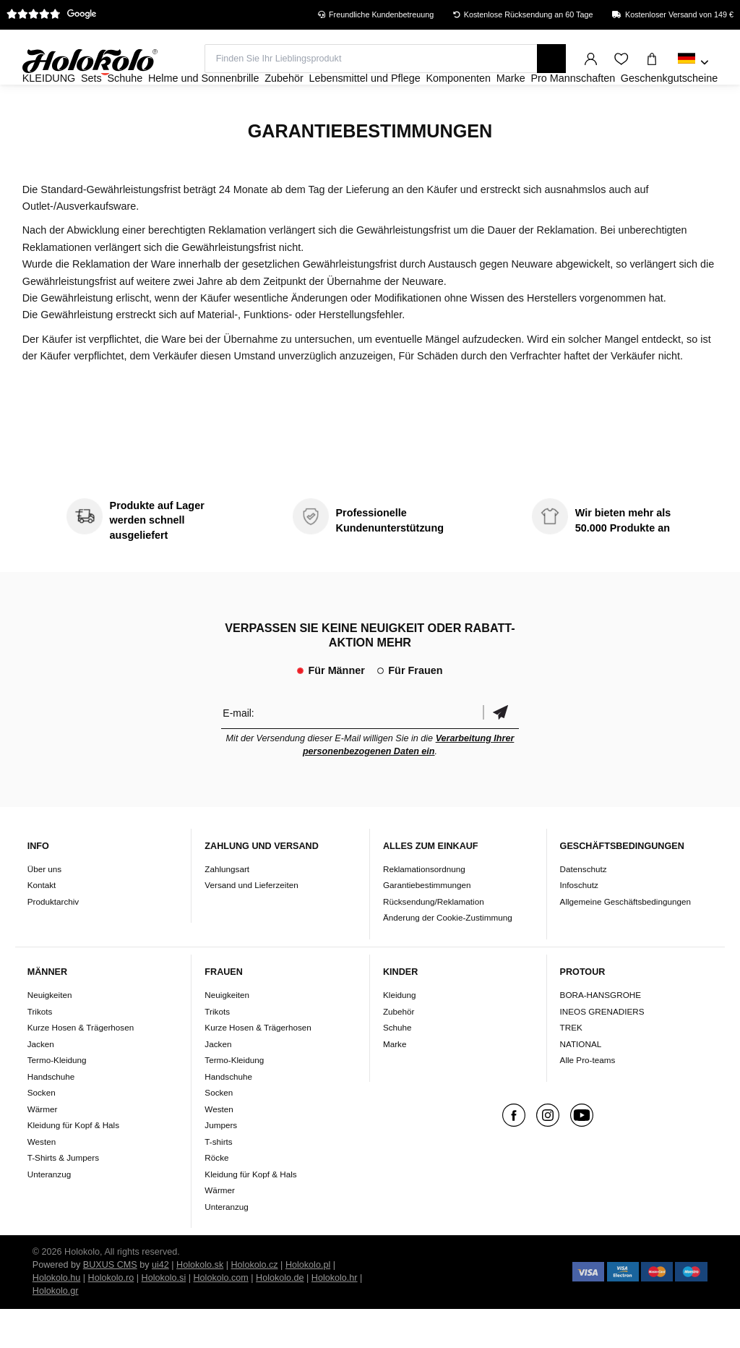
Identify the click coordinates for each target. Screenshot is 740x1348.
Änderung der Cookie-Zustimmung (447, 957)
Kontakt (41, 924)
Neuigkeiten (49, 1033)
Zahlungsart (227, 908)
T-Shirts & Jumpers (63, 1196)
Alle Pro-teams (588, 1099)
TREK (571, 1066)
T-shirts (218, 1180)
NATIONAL (581, 1083)
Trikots (40, 1050)
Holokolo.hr (334, 1317)
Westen (41, 1180)
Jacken (40, 1083)
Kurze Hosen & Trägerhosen (80, 1066)
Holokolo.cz (254, 1304)
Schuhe (397, 1066)
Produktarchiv (53, 940)
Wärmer (42, 1148)
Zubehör (399, 1050)
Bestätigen (501, 751)
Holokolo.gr (56, 1330)
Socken (41, 1131)
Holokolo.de (280, 1317)
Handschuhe (51, 1115)
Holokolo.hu (57, 1317)
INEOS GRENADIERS (602, 1050)
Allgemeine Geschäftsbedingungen (625, 940)
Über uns (44, 908)
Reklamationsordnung (424, 908)
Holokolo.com (220, 1317)
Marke (394, 1083)
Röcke (216, 1196)
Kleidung (399, 1033)
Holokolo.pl (307, 1304)
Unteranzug (49, 1213)
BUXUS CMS (110, 1304)
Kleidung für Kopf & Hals (73, 1164)
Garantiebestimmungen (427, 924)
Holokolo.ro (111, 1317)
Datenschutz (583, 908)
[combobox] (693, 63)
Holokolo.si (164, 1317)
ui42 (160, 1304)
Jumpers (221, 1164)
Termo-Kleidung (57, 1099)
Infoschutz (579, 924)
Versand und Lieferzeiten (251, 924)
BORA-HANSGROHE (600, 1033)
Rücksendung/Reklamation (433, 940)
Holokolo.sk (199, 1304)
